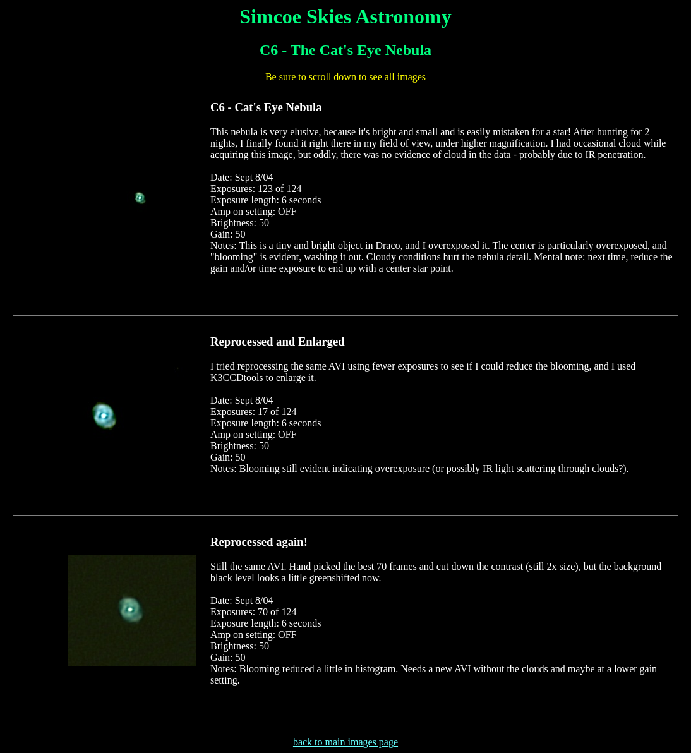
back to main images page (345, 742)
